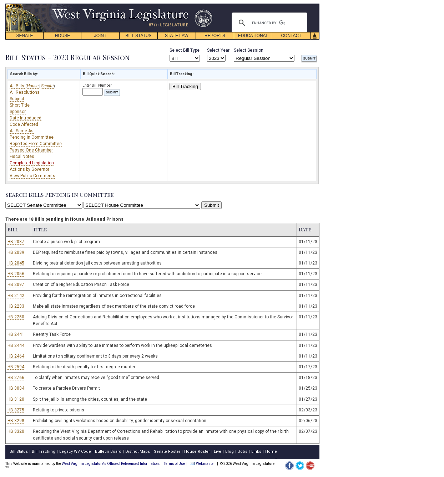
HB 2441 (15, 334)
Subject (17, 98)
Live (217, 451)
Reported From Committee (36, 143)
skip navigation (207, 5)
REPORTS (215, 35)
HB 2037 (15, 241)
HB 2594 (15, 366)
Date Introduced (25, 118)
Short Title (20, 105)
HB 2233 (15, 306)
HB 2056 (15, 273)
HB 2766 (15, 377)
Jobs (242, 451)
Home (271, 451)
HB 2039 (15, 252)
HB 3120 (15, 399)
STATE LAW (176, 35)
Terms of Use (174, 464)
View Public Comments (32, 175)
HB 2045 (15, 263)
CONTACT (291, 35)
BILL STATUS (138, 35)
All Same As (22, 130)
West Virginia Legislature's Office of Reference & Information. (111, 464)
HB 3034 (15, 388)
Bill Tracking (185, 86)
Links (256, 451)
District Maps (137, 451)
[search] (268, 23)
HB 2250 (15, 316)
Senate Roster (167, 451)
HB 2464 (15, 356)
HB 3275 (15, 409)
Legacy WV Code (75, 451)
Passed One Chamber (31, 150)
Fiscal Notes (22, 156)
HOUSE (62, 35)
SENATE (24, 35)
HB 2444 (15, 345)
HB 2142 (15, 295)
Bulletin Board (108, 451)
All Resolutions (25, 92)
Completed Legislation (32, 162)
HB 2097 (15, 284)
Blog (229, 451)
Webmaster (202, 464)
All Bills (17, 85)
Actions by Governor (29, 169)
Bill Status (19, 451)
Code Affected (24, 124)
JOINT (100, 35)
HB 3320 (15, 431)
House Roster (197, 451)
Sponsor (18, 111)
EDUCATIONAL (253, 35)
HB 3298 (15, 420)
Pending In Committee (32, 137)
